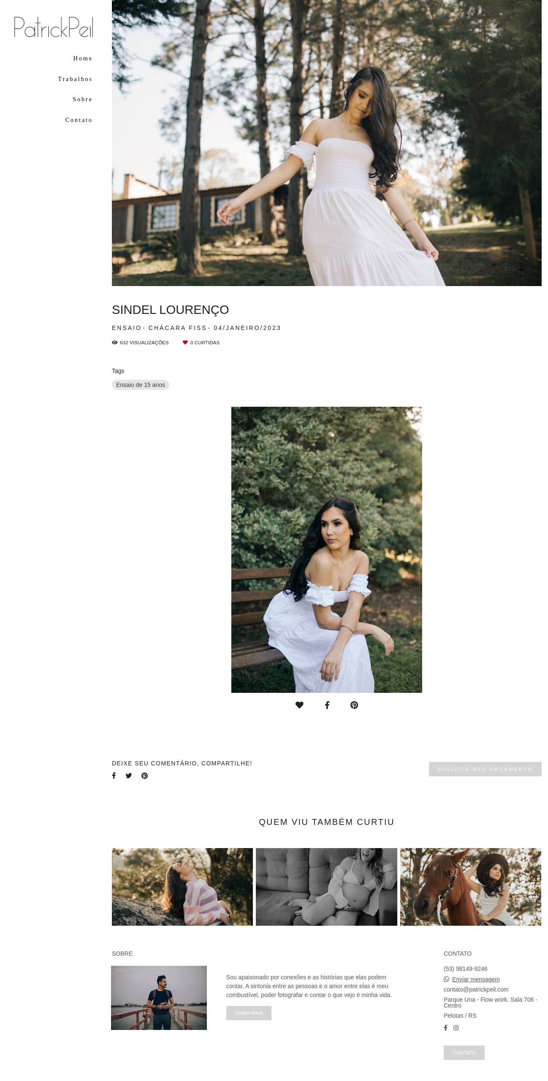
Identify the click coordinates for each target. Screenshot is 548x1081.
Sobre (83, 99)
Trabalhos (75, 79)
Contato (79, 120)
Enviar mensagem (476, 979)
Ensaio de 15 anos (140, 384)
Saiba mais (249, 1013)
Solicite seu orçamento (485, 769)
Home (83, 58)
